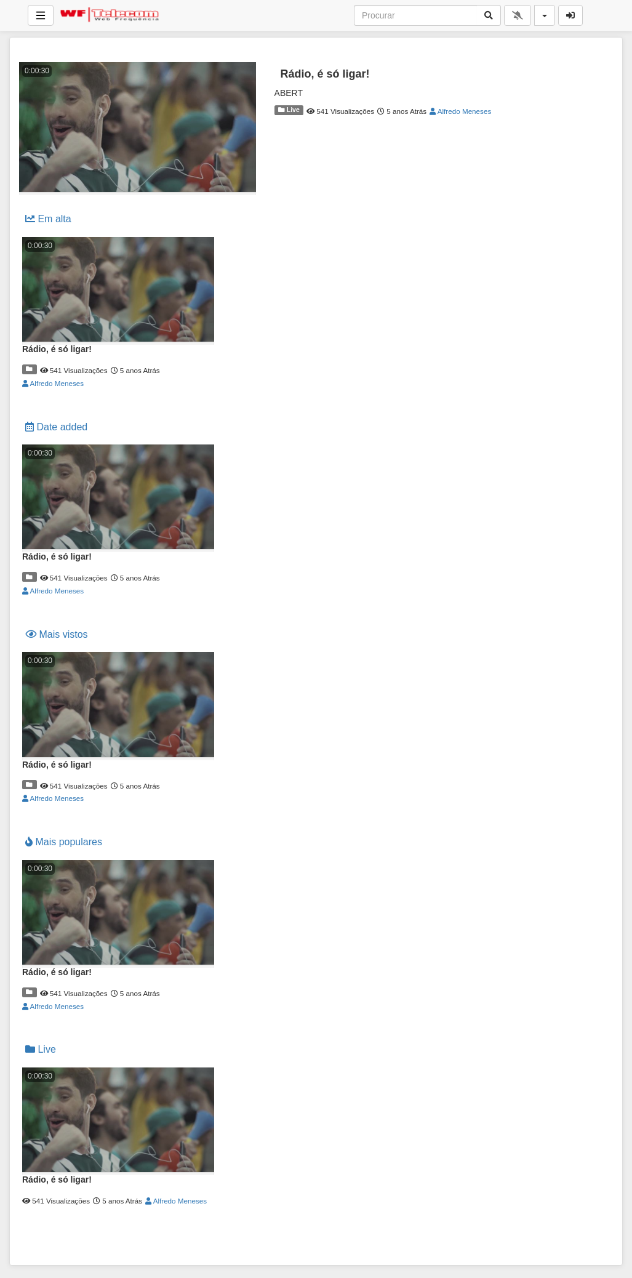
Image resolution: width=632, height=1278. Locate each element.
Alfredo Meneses (460, 111)
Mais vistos (56, 634)
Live (289, 109)
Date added (56, 427)
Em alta (48, 219)
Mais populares (63, 842)
